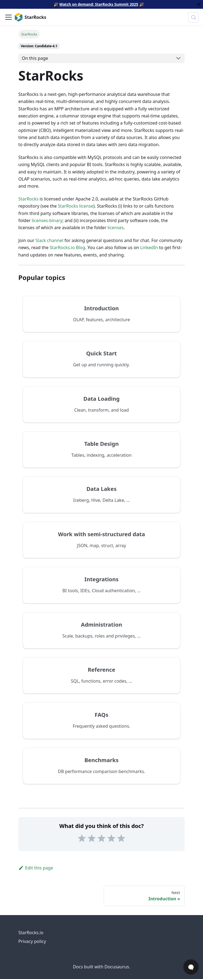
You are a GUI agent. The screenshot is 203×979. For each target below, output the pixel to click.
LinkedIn (149, 247)
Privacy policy (32, 941)
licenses (116, 228)
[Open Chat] (191, 967)
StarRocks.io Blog (67, 247)
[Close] (199, 4)
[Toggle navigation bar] (8, 17)
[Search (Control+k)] (193, 17)
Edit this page (35, 868)
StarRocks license (75, 206)
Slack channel (49, 240)
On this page (35, 58)
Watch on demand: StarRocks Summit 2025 (98, 4)
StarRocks (28, 199)
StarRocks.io (31, 933)
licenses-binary (47, 220)
